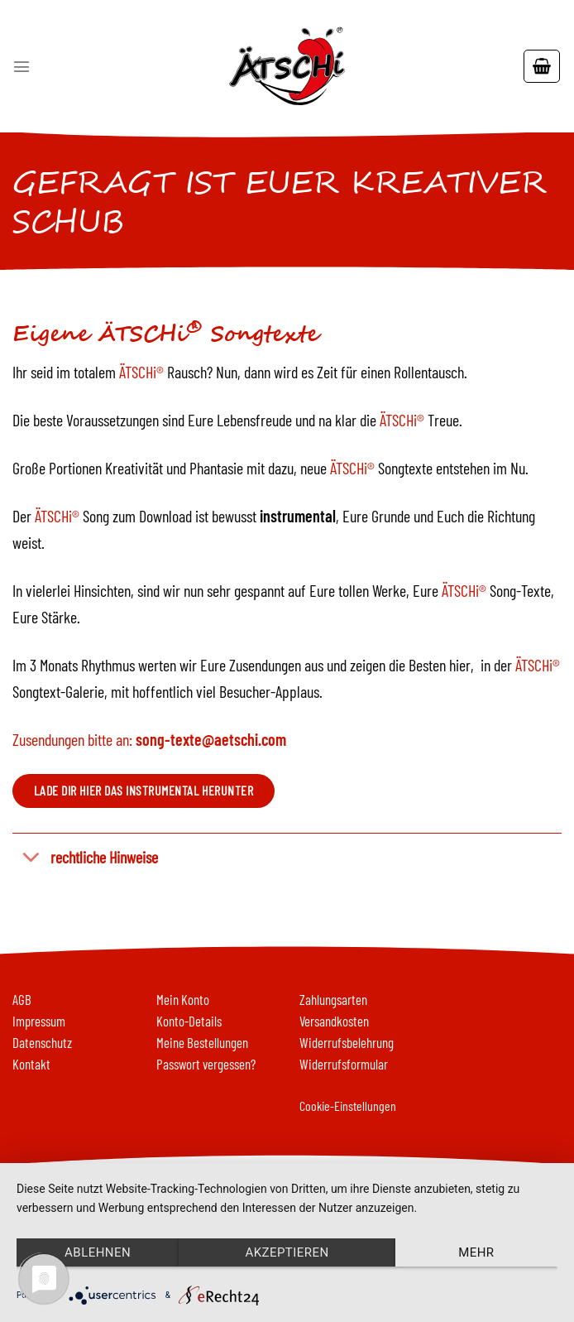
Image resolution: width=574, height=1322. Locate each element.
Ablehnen (98, 1252)
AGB (21, 999)
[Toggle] (31, 858)
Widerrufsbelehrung (346, 1042)
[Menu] (21, 66)
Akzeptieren (286, 1252)
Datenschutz (42, 1042)
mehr (476, 1252)
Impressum (38, 1020)
